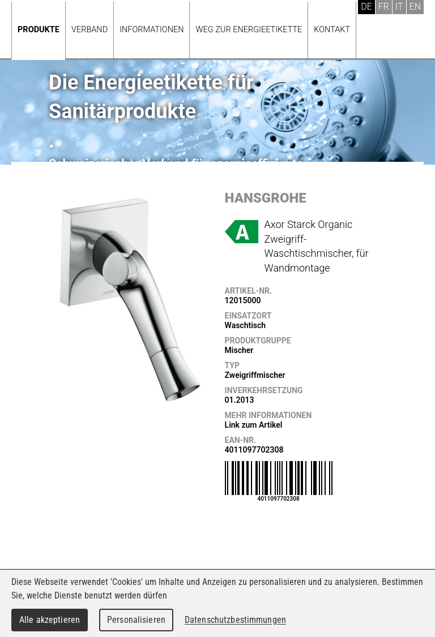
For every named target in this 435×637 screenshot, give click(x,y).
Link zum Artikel (254, 424)
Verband (89, 30)
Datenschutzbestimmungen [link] (235, 619)
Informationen (152, 30)
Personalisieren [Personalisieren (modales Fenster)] (136, 619)
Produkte (38, 30)
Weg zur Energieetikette (248, 30)
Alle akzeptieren (49, 619)
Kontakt (332, 30)
